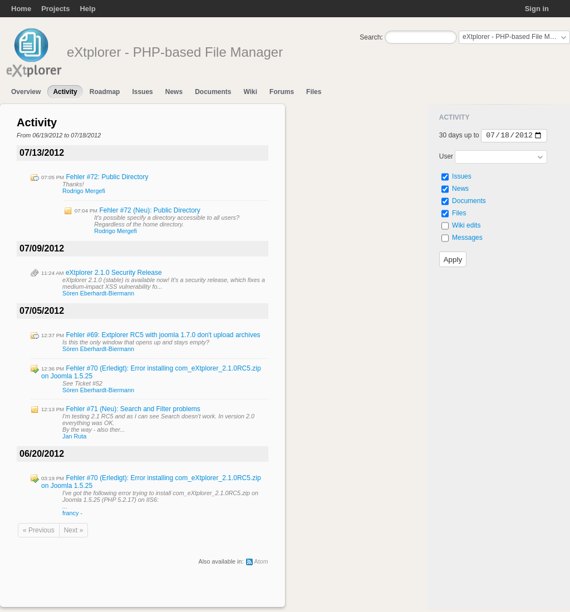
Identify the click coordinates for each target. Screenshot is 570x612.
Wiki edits (466, 225)
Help (87, 8)
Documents (213, 92)
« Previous (39, 530)
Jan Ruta (74, 436)
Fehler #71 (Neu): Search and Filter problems (133, 409)
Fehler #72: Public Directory (107, 177)
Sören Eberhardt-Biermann (98, 293)
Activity (65, 92)
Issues (142, 92)
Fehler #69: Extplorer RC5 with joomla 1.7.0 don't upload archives (163, 335)
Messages (467, 237)
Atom (261, 561)
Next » (73, 530)
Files (313, 92)
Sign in (537, 8)
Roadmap (105, 92)
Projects (55, 8)
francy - (72, 513)
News (174, 92)
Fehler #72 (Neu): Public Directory (149, 210)
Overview (26, 92)
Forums (281, 92)
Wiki (250, 92)
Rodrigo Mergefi (83, 190)
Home (21, 8)
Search (370, 37)
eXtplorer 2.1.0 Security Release (114, 273)
